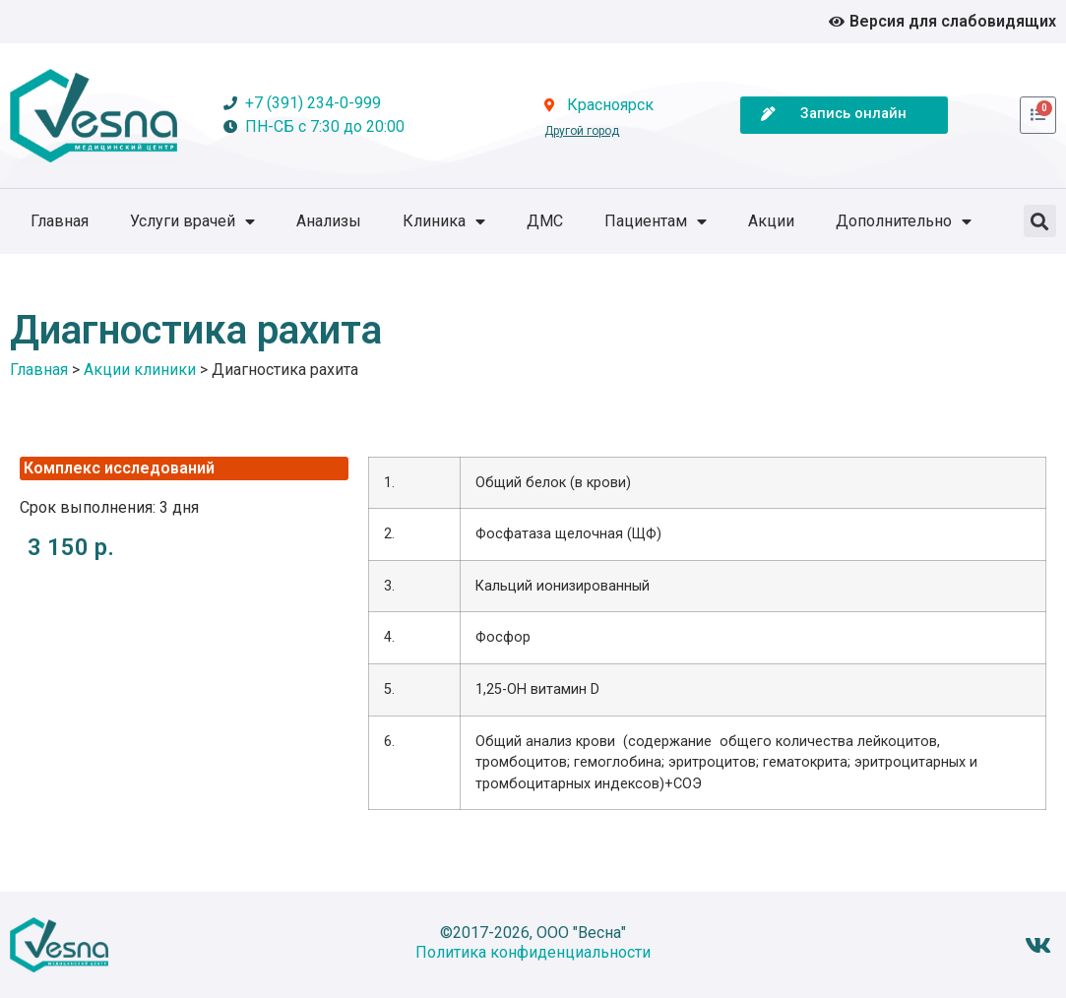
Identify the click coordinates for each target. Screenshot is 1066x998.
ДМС (545, 221)
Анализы (328, 221)
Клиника (444, 221)
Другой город (581, 131)
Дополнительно (904, 221)
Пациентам (655, 221)
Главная (60, 221)
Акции (771, 221)
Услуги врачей (192, 221)
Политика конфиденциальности (533, 952)
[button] (1040, 221)
